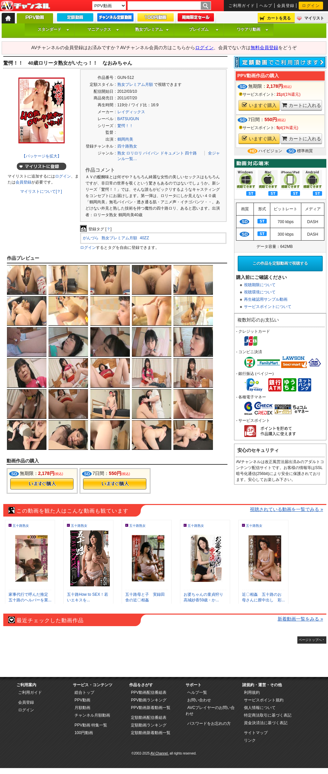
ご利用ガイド (241, 5)
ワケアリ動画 (252, 29)
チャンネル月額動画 (92, 715)
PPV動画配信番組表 (148, 692)
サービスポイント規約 (263, 700)
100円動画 (84, 732)
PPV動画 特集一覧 (91, 725)
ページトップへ (310, 640)
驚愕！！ (125, 125)
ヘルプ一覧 (197, 692)
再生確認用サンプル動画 (265, 299)
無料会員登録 (264, 47)
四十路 (191, 153)
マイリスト (314, 18)
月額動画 (82, 707)
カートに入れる (301, 105)
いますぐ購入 (259, 105)
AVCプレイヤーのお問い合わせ (210, 710)
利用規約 (252, 692)
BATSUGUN (128, 119)
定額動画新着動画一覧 (150, 732)
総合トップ (84, 692)
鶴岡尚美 (125, 139)
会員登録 (286, 5)
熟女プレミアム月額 (135, 84)
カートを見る (279, 18)
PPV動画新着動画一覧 (150, 707)
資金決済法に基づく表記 (265, 723)
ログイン (311, 5)
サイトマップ (256, 732)
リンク (250, 740)
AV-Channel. (159, 753)
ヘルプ (266, 5)
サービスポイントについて (267, 306)
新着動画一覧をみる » (300, 619)
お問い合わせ (199, 700)
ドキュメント (172, 153)
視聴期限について (260, 285)
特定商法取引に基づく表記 (267, 715)
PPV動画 (82, 700)
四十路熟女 (127, 146)
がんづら (91, 238)
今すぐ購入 (42, 483)
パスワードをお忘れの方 (209, 723)
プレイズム (204, 29)
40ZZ (144, 238)
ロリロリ (134, 153)
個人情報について (260, 707)
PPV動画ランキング (148, 700)
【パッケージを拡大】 (41, 156)
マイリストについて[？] (41, 191)
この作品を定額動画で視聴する (280, 263)
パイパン (151, 153)
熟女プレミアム (152, 29)
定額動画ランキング (148, 725)
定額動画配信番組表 (148, 717)
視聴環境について (260, 292)
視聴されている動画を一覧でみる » (286, 509)
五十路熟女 (21, 525)
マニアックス (103, 29)
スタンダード (53, 29)
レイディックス (131, 112)
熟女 (121, 153)
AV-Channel (25, 6)
